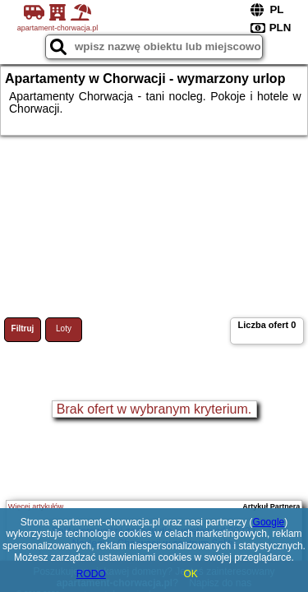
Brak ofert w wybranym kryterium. (154, 409)
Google (269, 522)
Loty (63, 328)
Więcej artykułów (36, 506)
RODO (91, 574)
